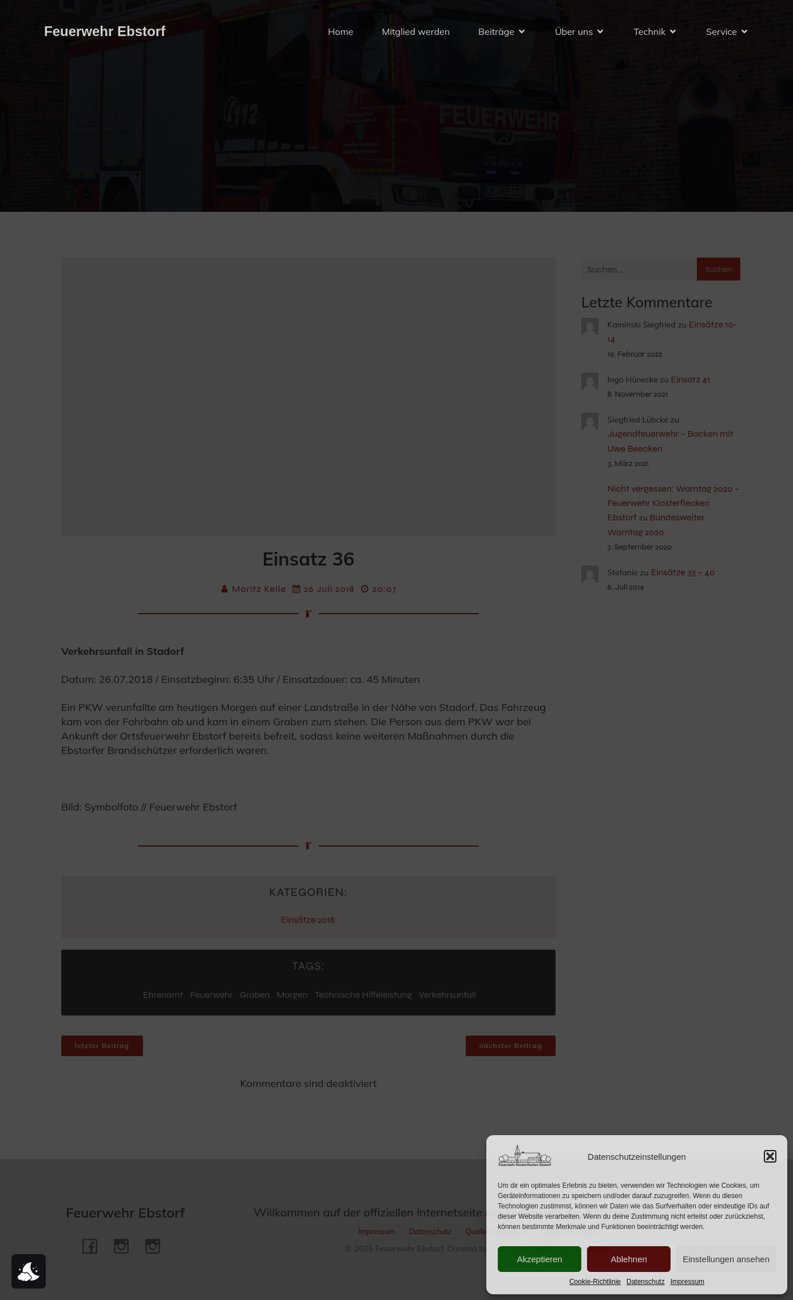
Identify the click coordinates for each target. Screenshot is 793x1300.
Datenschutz (646, 1282)
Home (340, 31)
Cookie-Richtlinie (595, 1282)
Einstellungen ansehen (726, 1259)
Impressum (687, 1282)
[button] (770, 1156)
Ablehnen (628, 1259)
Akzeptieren (539, 1259)
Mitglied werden (416, 31)
